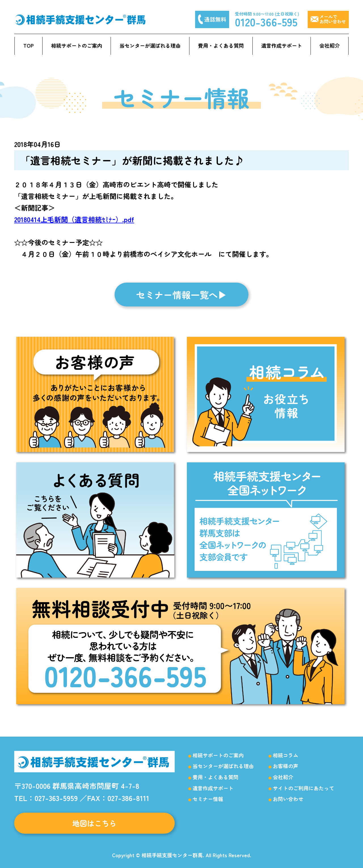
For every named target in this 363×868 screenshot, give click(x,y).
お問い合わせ (288, 798)
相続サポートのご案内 (76, 45)
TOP (28, 45)
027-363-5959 (56, 798)
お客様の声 (285, 766)
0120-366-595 (266, 21)
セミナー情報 (208, 798)
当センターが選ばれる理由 (150, 45)
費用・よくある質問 (221, 45)
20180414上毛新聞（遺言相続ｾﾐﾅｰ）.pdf (74, 219)
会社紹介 (329, 45)
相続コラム (285, 755)
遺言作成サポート (281, 45)
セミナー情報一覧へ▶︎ (181, 294)
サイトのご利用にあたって (303, 788)
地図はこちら (94, 823)
